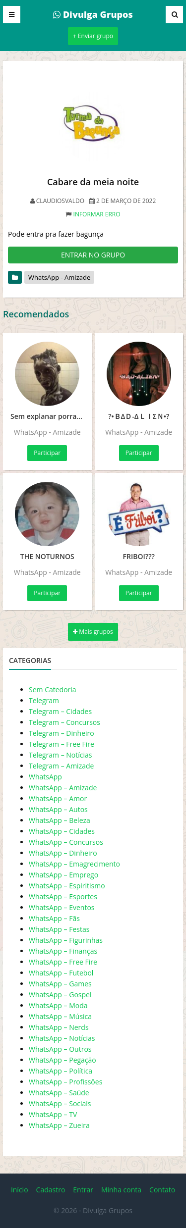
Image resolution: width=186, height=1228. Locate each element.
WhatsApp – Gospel (60, 994)
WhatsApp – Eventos (62, 907)
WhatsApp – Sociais (60, 1103)
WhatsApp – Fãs (54, 918)
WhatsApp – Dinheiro (63, 853)
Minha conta (121, 1189)
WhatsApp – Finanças (63, 951)
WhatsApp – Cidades (62, 831)
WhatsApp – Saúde (59, 1092)
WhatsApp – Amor (58, 798)
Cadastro (50, 1189)
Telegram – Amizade (61, 765)
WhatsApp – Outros (60, 1049)
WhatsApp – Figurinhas (66, 940)
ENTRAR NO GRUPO (93, 254)
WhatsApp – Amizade (63, 787)
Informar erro (97, 214)
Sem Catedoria (52, 689)
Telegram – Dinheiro (61, 733)
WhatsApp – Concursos (66, 842)
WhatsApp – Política (60, 1070)
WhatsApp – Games (60, 983)
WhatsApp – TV (53, 1114)
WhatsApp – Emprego (63, 874)
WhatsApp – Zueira (59, 1125)
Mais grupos (93, 631)
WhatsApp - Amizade (59, 277)
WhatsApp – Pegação (62, 1060)
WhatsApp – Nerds (59, 1027)
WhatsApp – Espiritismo (67, 885)
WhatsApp (45, 776)
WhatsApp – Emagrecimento (74, 864)
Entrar (83, 1189)
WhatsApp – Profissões (65, 1081)
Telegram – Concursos (64, 722)
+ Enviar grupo (93, 36)
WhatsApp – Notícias (62, 1038)
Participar (47, 453)
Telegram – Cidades (60, 711)
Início (19, 1189)
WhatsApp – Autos (58, 809)
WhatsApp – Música (60, 1016)
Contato (162, 1189)
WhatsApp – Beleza (59, 820)
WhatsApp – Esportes (63, 896)
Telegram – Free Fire (61, 744)
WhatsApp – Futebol (61, 972)
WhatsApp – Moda (58, 1005)
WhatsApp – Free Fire (63, 962)
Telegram (44, 700)
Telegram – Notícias (60, 755)
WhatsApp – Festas (59, 929)
